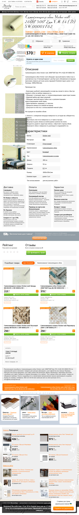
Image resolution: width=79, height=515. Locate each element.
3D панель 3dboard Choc (20, 455)
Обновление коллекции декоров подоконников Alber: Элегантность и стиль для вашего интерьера (25, 491)
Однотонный (47, 144)
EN (75, 1)
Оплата (33, 187)
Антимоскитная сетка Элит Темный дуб (61, 434)
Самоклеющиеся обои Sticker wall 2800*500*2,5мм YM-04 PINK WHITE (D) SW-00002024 (58, 388)
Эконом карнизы (31, 412)
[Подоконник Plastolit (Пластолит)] (10, 403)
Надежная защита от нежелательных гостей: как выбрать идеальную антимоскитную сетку (60, 471)
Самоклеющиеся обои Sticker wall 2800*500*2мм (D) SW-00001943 (53, 287)
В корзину (48, 53)
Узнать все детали (39, 238)
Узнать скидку (67, 52)
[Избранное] (62, 1)
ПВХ (44, 140)
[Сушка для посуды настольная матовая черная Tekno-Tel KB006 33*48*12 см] (69, 403)
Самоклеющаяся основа (51, 156)
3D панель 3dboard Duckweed (58, 455)
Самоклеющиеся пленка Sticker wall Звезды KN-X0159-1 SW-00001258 (20, 287)
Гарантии (59, 187)
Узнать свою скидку (22, 294)
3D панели (15, 446)
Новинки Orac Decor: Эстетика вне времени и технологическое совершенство (22, 471)
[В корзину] (37, 291)
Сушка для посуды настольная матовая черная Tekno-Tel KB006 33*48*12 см (68, 415)
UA (73, 1)
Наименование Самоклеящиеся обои (49, 263)
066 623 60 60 (52, 8)
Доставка (8, 187)
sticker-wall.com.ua (69, 47)
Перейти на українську (63, 508)
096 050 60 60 (52, 6)
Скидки (53, 2)
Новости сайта (8, 466)
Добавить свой (36, 253)
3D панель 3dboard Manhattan (21, 444)
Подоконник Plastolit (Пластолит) (9, 413)
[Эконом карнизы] (30, 403)
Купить (70, 60)
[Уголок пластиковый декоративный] (49, 403)
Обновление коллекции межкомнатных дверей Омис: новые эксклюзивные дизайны (61, 481)
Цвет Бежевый (28, 263)
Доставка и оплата (15, 1)
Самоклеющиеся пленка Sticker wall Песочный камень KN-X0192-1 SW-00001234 (21, 327)
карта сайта (47, 503)
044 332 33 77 (41, 6)
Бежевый (46, 152)
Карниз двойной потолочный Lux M (23, 434)
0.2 (44, 168)
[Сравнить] (65, 1)
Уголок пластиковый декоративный (48, 413)
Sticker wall (47, 47)
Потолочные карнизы (18, 436)
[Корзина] (68, 1)
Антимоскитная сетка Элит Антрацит (60, 444)
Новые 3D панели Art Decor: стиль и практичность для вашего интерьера (23, 481)
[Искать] (33, 6)
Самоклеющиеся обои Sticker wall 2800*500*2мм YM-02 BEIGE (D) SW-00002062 (19, 388)
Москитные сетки (54, 436)
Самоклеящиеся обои (50, 148)
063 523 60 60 (41, 8)
